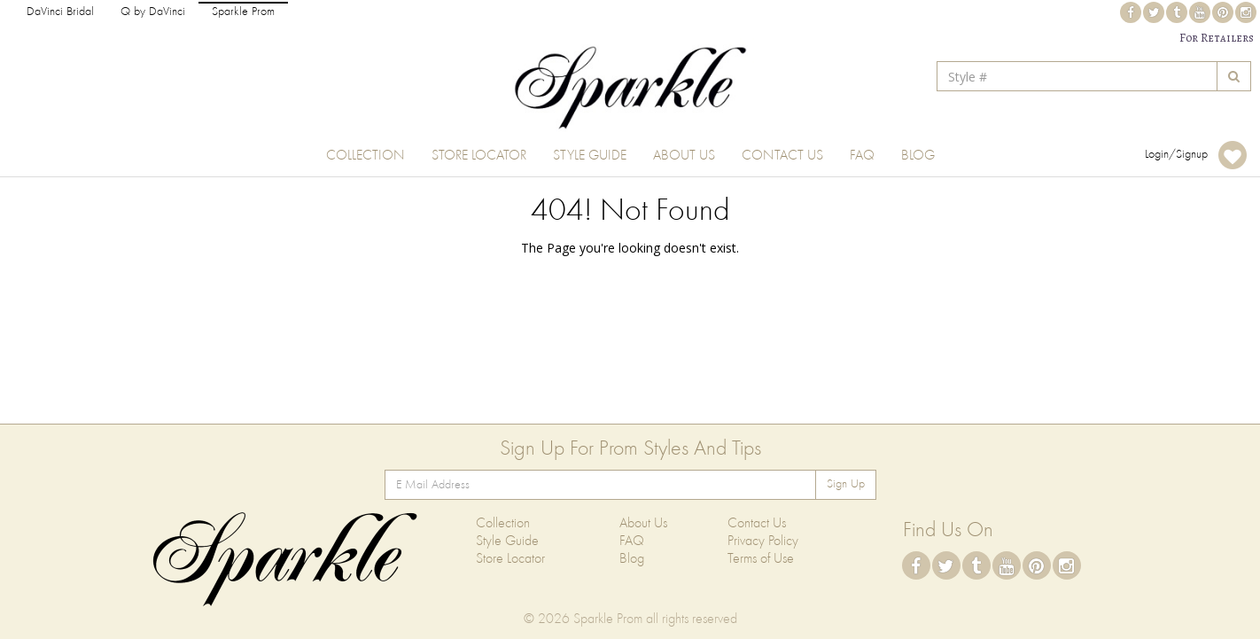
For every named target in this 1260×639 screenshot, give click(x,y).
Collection (365, 156)
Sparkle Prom (243, 12)
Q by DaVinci (153, 12)
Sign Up (846, 484)
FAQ (862, 156)
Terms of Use (760, 559)
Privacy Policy (762, 541)
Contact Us (782, 156)
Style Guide (589, 156)
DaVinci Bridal (60, 12)
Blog (918, 156)
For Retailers (1216, 37)
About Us (684, 156)
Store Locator (479, 156)
